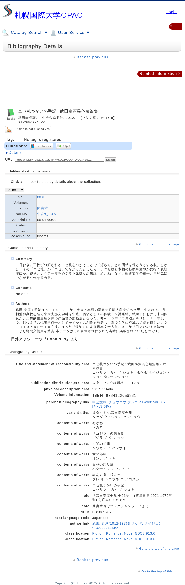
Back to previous (92, 57)
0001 (41, 197)
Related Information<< (161, 73)
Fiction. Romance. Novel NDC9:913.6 (123, 539)
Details (15, 152)
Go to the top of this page (159, 244)
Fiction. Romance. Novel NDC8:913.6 (123, 533)
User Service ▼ (69, 32)
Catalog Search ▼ (25, 32)
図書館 (42, 208)
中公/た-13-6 (46, 214)
